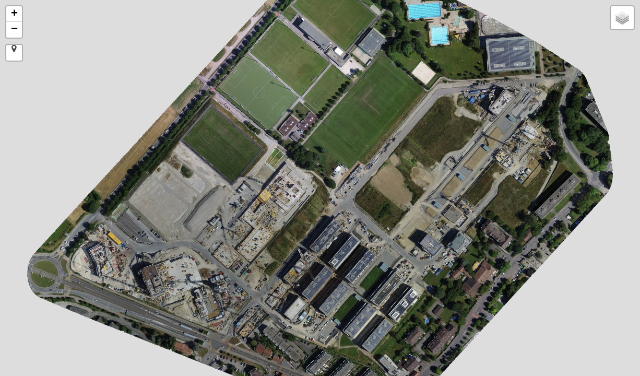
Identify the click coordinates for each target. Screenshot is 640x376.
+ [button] (14, 14)
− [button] (14, 30)
